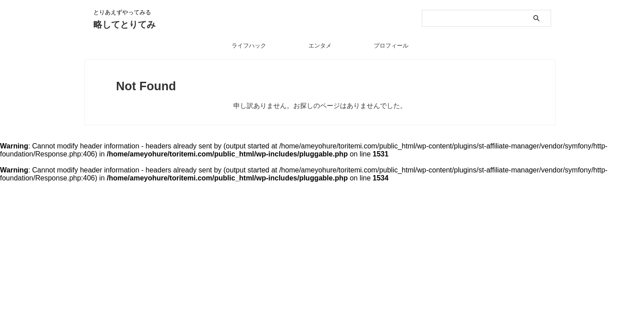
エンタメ (320, 45)
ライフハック (249, 45)
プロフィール (391, 45)
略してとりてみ (124, 24)
